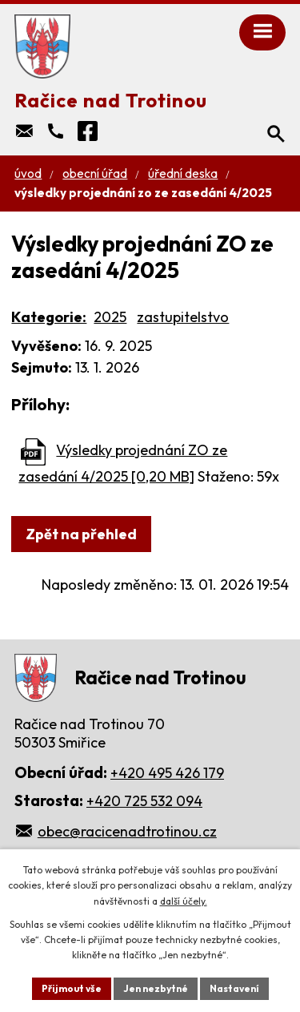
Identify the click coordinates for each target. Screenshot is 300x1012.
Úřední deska (183, 173)
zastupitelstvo (183, 317)
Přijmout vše (72, 988)
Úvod (28, 173)
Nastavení (234, 988)
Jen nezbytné (155, 988)
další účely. (183, 901)
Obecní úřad (94, 173)
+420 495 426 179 (167, 773)
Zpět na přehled (81, 534)
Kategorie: (48, 317)
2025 (110, 317)
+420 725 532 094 (144, 801)
